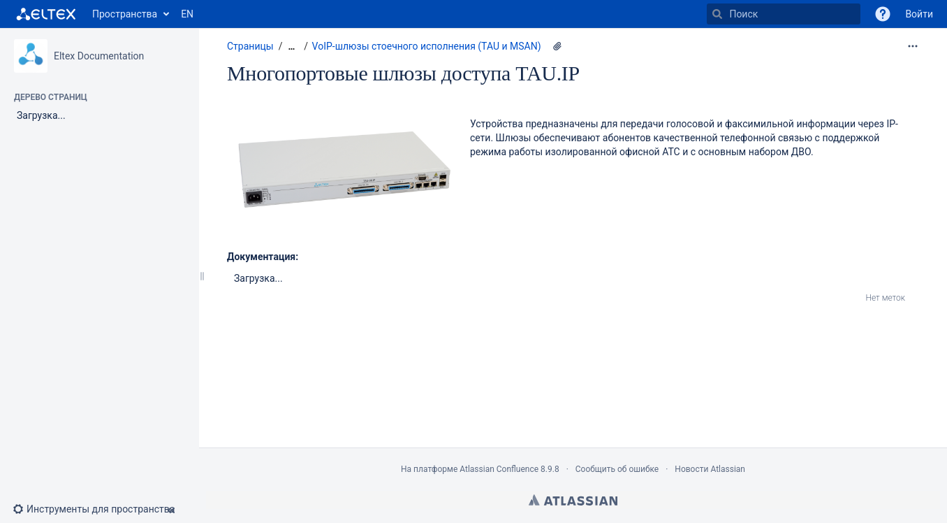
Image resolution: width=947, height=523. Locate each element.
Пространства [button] (124, 14)
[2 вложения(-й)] (557, 46)
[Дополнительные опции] (913, 46)
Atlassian (573, 500)
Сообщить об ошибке (617, 469)
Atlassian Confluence (499, 469)
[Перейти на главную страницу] (46, 14)
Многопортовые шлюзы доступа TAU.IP (403, 73)
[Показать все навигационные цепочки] (291, 46)
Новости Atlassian (710, 469)
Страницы (250, 46)
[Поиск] (717, 14)
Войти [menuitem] (919, 14)
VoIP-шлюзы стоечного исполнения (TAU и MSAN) (426, 46)
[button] (882, 14)
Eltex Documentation (99, 56)
